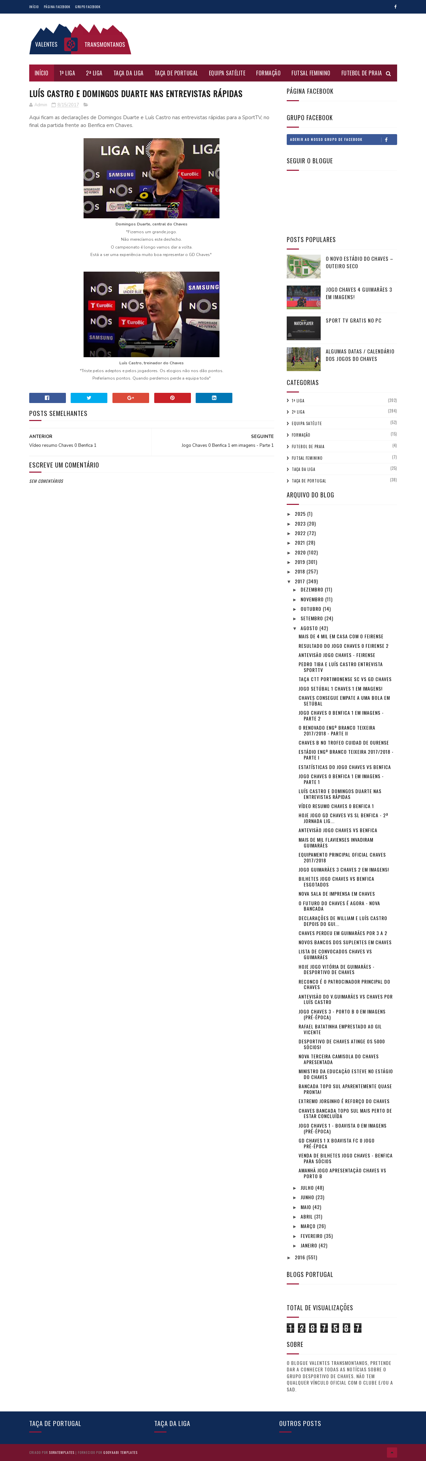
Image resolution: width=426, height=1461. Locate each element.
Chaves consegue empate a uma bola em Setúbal (344, 700)
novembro (313, 599)
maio (307, 1206)
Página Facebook (57, 6)
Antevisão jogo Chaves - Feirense (337, 654)
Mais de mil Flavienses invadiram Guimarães (336, 842)
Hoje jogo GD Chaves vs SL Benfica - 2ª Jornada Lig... (343, 817)
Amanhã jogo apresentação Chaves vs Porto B (342, 1173)
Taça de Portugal (176, 73)
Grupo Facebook (87, 6)
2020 (301, 552)
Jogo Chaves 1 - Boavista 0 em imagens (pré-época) (343, 1128)
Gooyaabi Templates (120, 1452)
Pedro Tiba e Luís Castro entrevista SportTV (341, 666)
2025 (301, 513)
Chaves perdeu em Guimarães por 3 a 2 (343, 932)
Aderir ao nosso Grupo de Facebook (343, 139)
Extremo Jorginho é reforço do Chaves (344, 1100)
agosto (310, 628)
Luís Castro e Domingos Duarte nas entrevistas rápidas (340, 793)
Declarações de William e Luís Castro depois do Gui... (343, 920)
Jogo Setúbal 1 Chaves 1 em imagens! (341, 688)
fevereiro (312, 1235)
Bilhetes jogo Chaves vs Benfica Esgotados (336, 881)
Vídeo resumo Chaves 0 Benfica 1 (336, 805)
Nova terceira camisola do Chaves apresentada (339, 1059)
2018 (300, 571)
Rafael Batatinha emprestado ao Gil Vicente (340, 1029)
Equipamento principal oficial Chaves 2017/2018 (342, 857)
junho (308, 1197)
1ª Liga (67, 73)
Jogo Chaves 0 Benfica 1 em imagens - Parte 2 (341, 715)
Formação (268, 73)
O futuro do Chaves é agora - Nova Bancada (339, 905)
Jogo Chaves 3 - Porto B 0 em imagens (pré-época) (342, 1014)
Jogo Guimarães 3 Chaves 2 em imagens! (344, 869)
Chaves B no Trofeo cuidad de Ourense (344, 742)
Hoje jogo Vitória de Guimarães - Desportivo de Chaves (337, 969)
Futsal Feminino (311, 73)
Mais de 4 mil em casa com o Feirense (341, 636)
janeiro (310, 1245)
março (309, 1225)
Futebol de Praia (361, 73)
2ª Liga (94, 73)
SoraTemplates (61, 1452)
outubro (312, 608)
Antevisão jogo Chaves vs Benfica (338, 830)
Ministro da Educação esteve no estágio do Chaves (346, 1073)
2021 (300, 542)
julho (308, 1187)
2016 (300, 1257)
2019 (300, 561)
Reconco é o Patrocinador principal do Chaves (344, 984)
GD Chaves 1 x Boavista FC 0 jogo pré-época (337, 1143)
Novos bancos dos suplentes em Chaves (345, 942)
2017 (300, 581)
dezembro (313, 589)
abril (307, 1216)
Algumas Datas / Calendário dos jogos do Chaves (360, 355)
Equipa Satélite (227, 73)
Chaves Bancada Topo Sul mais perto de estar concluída (345, 1113)
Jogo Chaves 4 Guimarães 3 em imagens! (359, 293)
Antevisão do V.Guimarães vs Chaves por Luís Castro (346, 999)
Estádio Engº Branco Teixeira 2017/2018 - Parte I (346, 754)
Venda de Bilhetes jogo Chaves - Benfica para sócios (346, 1158)
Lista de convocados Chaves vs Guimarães (335, 954)
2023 (301, 523)
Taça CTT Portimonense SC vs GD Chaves (345, 678)
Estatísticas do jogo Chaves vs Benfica (345, 766)
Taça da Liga (128, 73)
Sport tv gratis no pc (353, 320)
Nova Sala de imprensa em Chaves (337, 893)
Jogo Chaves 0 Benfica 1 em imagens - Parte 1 (341, 778)
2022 (301, 532)
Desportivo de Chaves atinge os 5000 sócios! (342, 1044)
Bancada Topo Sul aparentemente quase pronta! (345, 1088)
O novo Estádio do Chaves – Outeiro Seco (359, 262)
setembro (312, 618)
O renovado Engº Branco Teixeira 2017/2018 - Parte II (337, 730)
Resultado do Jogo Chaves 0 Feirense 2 (344, 645)
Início (34, 6)
